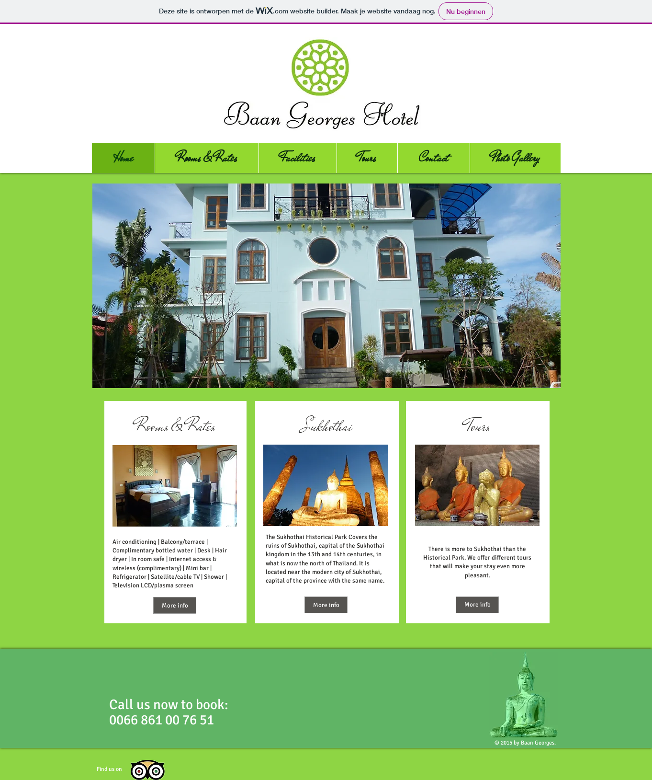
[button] (326, 286)
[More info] (174, 605)
